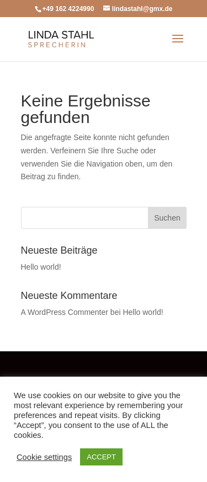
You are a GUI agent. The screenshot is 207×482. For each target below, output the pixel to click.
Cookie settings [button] (44, 457)
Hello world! (41, 267)
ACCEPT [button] (101, 457)
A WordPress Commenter (64, 312)
